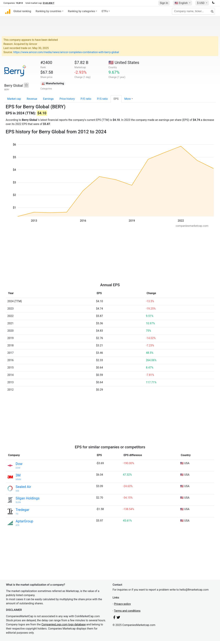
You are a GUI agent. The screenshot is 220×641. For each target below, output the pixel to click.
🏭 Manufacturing (53, 83)
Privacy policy (122, 604)
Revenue (32, 98)
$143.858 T (48, 3)
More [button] (127, 98)
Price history (67, 98)
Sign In (164, 3)
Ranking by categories (81, 11)
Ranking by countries (48, 11)
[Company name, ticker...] (193, 11)
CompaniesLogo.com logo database (63, 624)
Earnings (48, 98)
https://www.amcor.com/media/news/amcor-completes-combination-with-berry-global (66, 52)
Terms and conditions (127, 610)
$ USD (201, 3)
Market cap (14, 98)
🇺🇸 (181, 3)
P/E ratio (86, 98)
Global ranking (22, 11)
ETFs (105, 11)
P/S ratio (102, 98)
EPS (116, 98)
